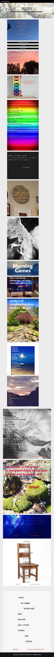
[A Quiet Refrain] (23, 48)
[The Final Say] (23, 45)
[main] (27, 9)
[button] (53, 1)
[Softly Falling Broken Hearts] (23, 42)
